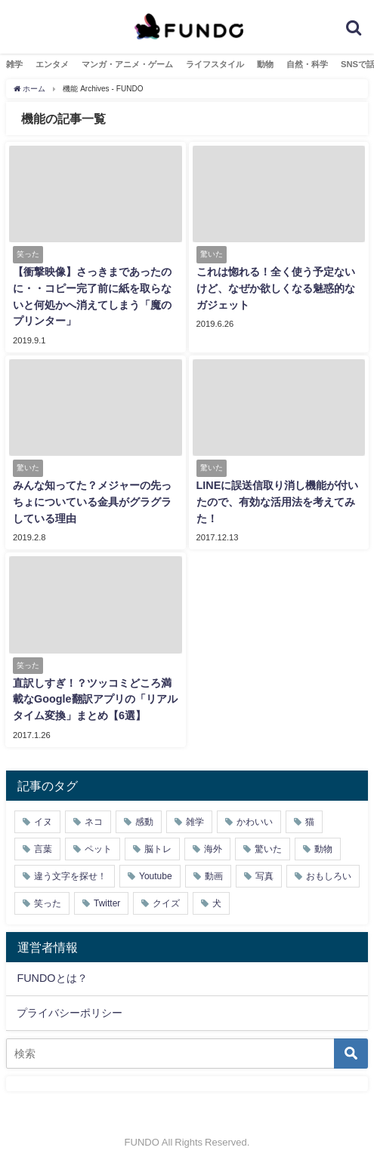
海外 (213, 849)
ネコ (94, 821)
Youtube (155, 876)
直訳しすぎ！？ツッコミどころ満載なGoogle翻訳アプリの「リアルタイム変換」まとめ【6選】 (95, 699)
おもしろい (328, 876)
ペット (98, 849)
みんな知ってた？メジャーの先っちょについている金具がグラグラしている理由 (92, 501)
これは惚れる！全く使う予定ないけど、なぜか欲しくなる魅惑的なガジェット (275, 287)
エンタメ (52, 64)
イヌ (43, 821)
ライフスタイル (215, 64)
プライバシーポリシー (69, 1012)
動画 (214, 876)
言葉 (43, 849)
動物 (265, 64)
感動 (144, 821)
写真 (264, 876)
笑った (47, 903)
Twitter (107, 903)
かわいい (254, 821)
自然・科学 (307, 64)
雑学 (14, 64)
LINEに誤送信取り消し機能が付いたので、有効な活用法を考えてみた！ (277, 501)
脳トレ (158, 849)
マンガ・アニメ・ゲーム (127, 64)
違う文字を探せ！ (70, 876)
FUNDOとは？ (52, 978)
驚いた (268, 849)
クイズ (166, 903)
